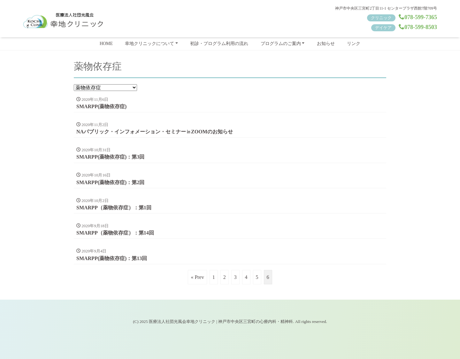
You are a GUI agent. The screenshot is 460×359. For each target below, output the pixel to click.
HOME (106, 43)
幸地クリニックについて (149, 43)
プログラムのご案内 (281, 43)
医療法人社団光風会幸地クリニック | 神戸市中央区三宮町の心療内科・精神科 (221, 321)
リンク (353, 43)
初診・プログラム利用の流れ (219, 43)
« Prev (197, 277)
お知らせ (326, 43)
